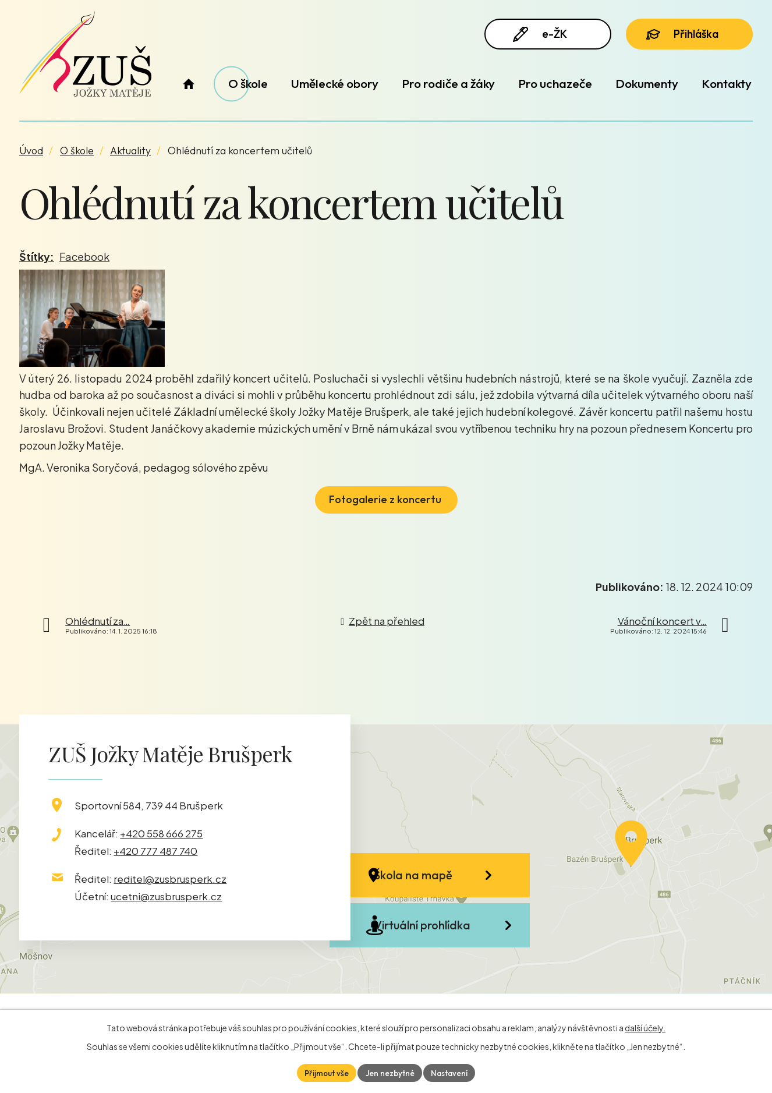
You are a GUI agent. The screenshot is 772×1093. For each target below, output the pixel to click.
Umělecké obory (334, 83)
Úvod (188, 83)
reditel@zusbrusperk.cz (170, 878)
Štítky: (36, 256)
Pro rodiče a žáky (448, 83)
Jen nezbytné (390, 1072)
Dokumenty (646, 83)
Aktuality (130, 150)
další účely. (645, 1026)
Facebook (84, 256)
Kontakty (727, 83)
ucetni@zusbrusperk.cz (166, 896)
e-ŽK (543, 36)
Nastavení (452, 1072)
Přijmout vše (325, 1072)
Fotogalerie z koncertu (386, 499)
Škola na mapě (430, 879)
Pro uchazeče (555, 83)
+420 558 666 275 (161, 833)
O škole (248, 83)
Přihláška (687, 36)
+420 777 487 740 (155, 850)
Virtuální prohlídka (439, 941)
